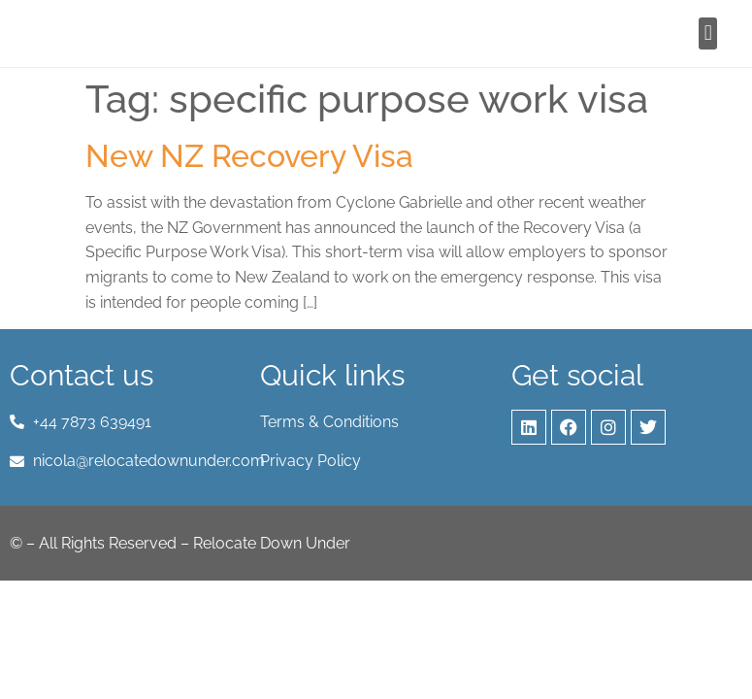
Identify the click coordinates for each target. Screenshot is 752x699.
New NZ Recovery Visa (249, 156)
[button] (708, 33)
